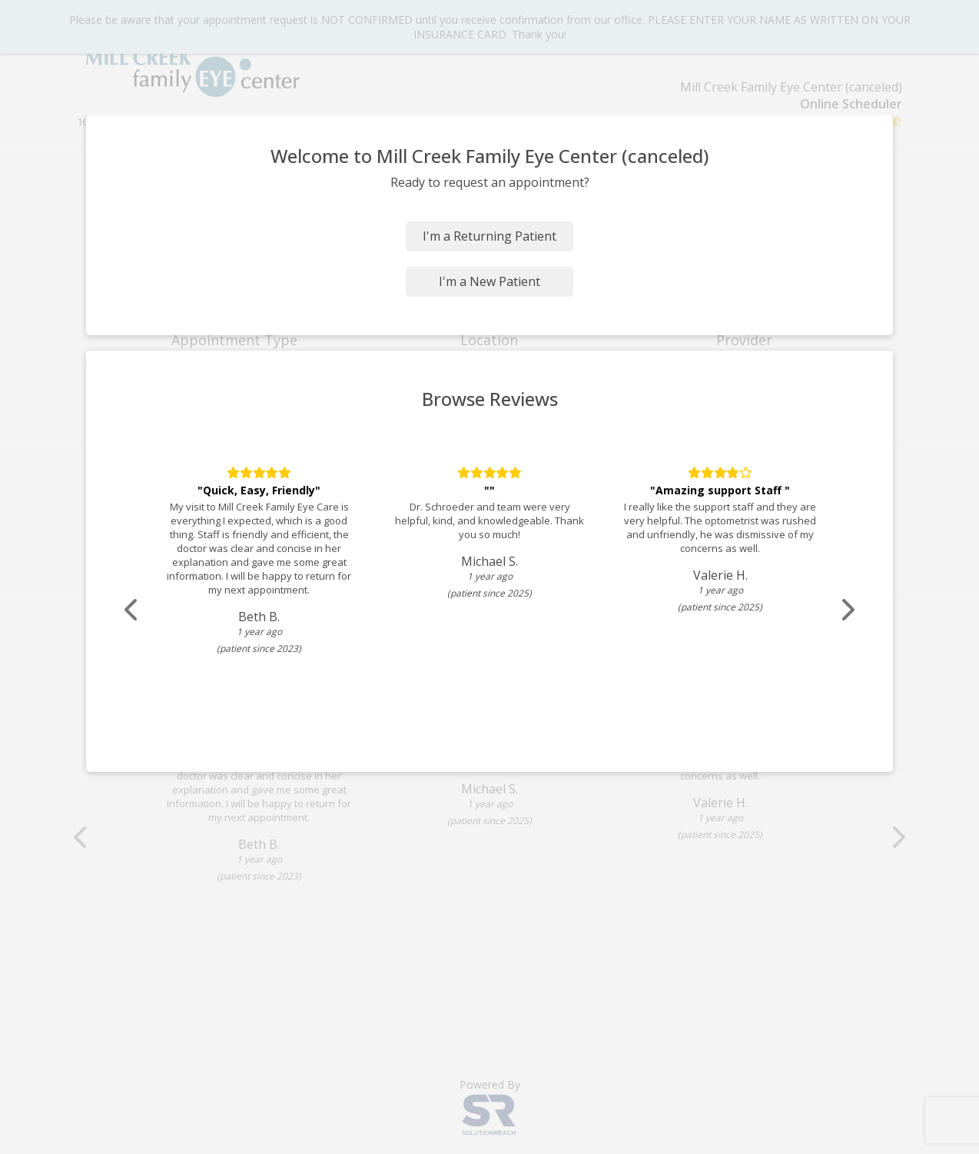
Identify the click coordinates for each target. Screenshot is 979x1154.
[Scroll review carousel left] (132, 610)
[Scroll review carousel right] (847, 610)
